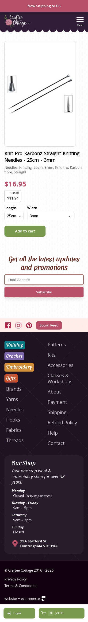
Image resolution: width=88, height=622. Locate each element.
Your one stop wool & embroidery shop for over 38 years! (38, 476)
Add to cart (25, 231)
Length (10, 207)
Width (32, 207)
